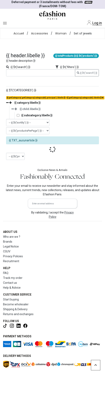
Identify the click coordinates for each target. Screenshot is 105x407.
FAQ (5, 273)
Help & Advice (12, 287)
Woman (61, 33)
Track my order (12, 277)
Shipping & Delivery (15, 309)
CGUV (6, 251)
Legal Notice (11, 246)
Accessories (39, 33)
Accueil (18, 33)
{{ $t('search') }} (87, 73)
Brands (7, 241)
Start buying (11, 299)
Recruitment (11, 261)
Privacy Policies (13, 256)
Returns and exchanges (18, 314)
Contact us (10, 282)
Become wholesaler (16, 304)
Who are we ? (11, 236)
